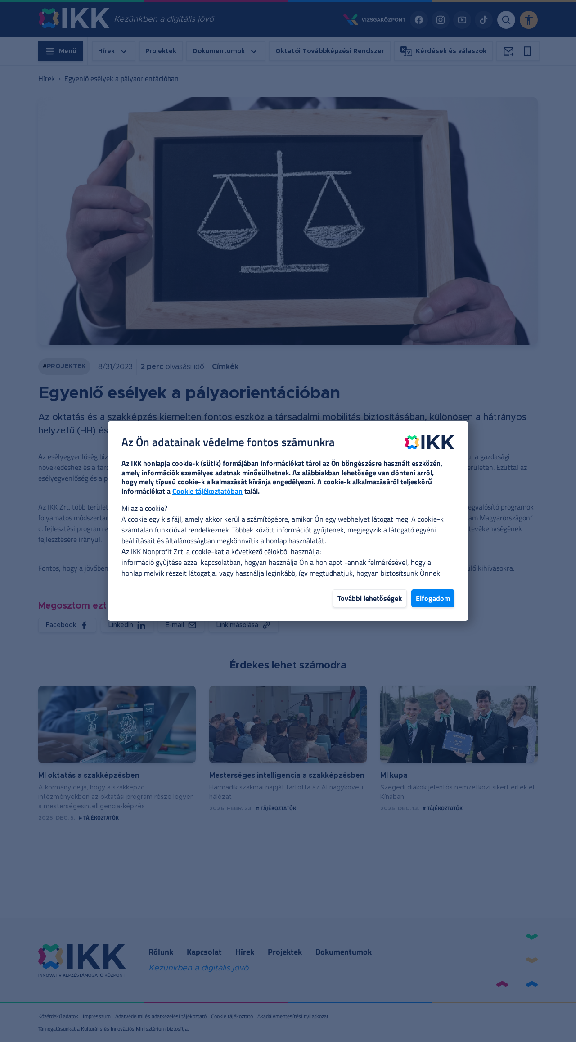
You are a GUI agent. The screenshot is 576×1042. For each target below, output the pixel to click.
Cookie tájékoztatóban (207, 491)
